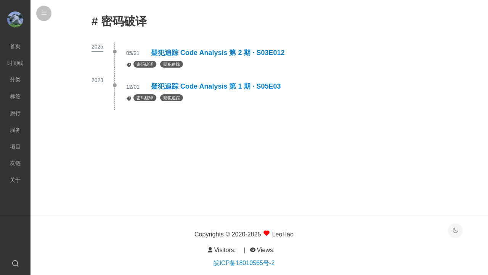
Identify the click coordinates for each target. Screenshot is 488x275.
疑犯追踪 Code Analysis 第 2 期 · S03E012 (217, 53)
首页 (15, 46)
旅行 (15, 113)
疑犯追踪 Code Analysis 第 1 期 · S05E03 (216, 86)
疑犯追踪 (171, 64)
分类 (15, 79)
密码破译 (144, 64)
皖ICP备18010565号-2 (244, 262)
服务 (15, 130)
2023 (97, 80)
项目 (15, 147)
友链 (15, 163)
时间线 (15, 63)
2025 (97, 47)
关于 (15, 180)
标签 (15, 96)
